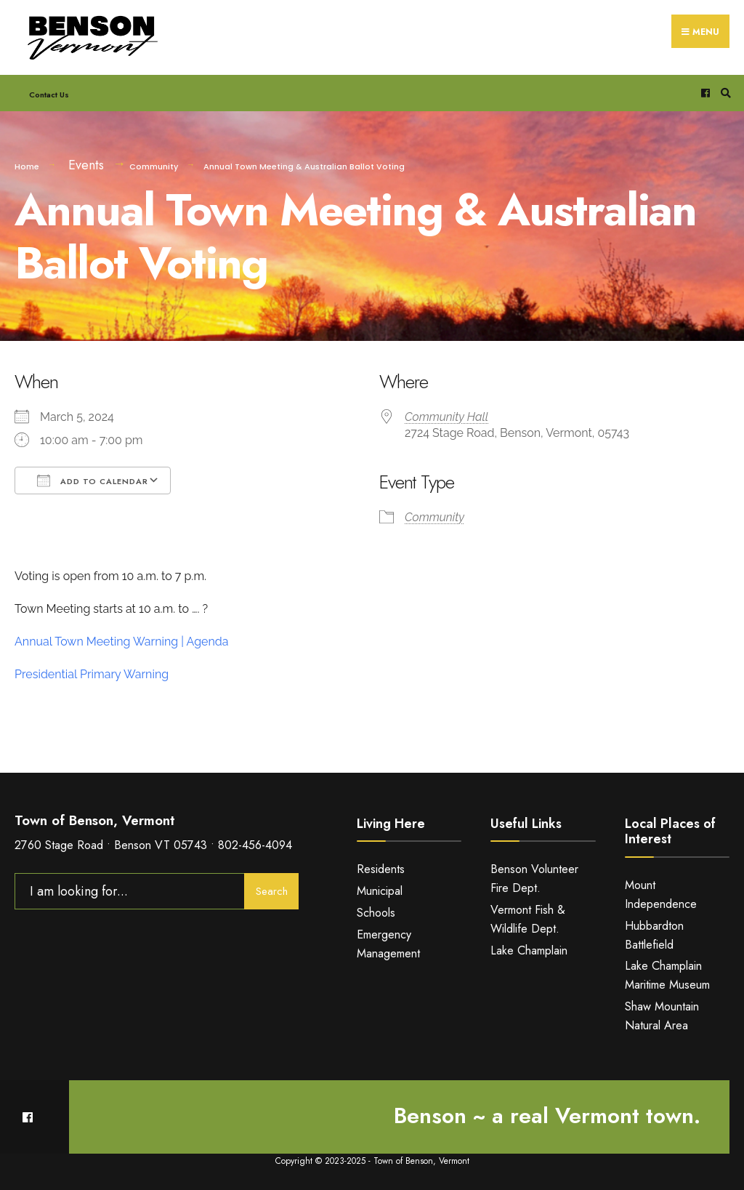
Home (27, 166)
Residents (381, 869)
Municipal (380, 891)
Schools (376, 912)
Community (153, 166)
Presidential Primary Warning (92, 674)
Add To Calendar (92, 480)
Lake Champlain (528, 950)
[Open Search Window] (724, 93)
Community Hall (446, 417)
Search (272, 891)
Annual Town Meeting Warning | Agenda (121, 641)
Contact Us (49, 94)
